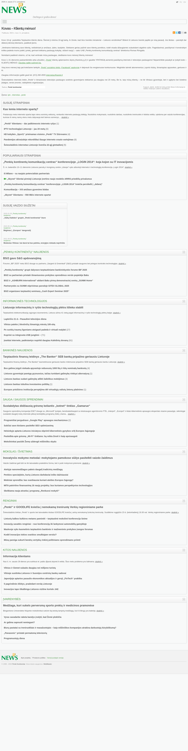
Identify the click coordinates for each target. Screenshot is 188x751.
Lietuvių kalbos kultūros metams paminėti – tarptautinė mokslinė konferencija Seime (45, 518)
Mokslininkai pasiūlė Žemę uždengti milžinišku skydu (30, 441)
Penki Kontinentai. (19, 664)
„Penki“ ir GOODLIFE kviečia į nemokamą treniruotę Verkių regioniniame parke (53, 507)
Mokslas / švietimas (17, 451)
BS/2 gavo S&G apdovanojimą (22, 258)
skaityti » (65, 117)
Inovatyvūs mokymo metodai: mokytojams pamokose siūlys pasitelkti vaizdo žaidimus (58, 457)
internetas (16, 95)
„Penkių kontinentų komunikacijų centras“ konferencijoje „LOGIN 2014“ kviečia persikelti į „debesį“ (53, 184)
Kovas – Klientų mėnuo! (18, 28)
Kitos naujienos (15, 549)
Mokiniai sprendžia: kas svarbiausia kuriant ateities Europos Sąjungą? (38, 480)
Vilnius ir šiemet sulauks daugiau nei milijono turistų (30, 568)
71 (43, 335)
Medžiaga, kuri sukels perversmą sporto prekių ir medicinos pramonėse (48, 605)
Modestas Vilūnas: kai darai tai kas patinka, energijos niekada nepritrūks (34, 243)
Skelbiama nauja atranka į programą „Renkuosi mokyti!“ (31, 491)
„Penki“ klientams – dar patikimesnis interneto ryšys (30, 123)
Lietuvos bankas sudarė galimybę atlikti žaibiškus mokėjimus (34, 379)
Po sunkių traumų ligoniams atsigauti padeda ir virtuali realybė (35, 330)
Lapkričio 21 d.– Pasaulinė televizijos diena (25, 319)
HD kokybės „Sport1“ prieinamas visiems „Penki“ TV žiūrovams (35, 134)
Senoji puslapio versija (55, 658)
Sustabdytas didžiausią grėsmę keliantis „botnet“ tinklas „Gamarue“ (46, 405)
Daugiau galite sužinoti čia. (29, 63)
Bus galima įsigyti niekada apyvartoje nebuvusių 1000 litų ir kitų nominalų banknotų (45, 368)
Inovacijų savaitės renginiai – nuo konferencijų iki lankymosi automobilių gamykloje (45, 524)
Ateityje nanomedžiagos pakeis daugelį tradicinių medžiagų (33, 469)
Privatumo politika (38, 658)
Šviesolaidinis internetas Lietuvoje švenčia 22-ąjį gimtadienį (33, 145)
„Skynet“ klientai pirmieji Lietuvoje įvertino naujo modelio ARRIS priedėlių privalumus (49, 179)
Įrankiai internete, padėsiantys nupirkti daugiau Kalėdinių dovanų (36, 340)
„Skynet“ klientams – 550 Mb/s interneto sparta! (27, 195)
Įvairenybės (12, 599)
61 (71, 340)
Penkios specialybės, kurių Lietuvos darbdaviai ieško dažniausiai (36, 475)
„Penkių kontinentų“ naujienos (26, 251)
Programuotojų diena (14, 638)
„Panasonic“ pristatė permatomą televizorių (25, 633)
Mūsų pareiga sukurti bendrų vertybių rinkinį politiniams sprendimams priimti (42, 540)
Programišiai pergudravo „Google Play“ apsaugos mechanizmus (36, 420)
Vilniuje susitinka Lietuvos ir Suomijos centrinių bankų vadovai (35, 573)
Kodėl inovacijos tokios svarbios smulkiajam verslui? (30, 534)
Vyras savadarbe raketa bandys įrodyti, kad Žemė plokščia (32, 617)
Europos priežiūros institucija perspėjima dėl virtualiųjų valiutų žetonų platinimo (43, 389)
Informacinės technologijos (25, 301)
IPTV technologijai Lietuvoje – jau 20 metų (24, 129)
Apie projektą (25, 658)
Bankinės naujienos (17, 350)
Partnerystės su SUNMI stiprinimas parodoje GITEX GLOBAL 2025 (36, 286)
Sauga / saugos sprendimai (23, 399)
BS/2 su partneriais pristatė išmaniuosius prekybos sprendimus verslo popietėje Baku (46, 275)
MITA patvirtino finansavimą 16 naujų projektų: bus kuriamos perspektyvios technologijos (48, 485)
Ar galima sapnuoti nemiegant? (19, 622)
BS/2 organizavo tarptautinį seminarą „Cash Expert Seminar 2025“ (36, 291)
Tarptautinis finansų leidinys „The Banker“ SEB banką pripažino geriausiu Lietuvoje (56, 356)
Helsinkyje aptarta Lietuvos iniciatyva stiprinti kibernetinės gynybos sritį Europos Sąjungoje (49, 431)
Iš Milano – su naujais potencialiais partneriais (27, 173)
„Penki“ (49, 60)
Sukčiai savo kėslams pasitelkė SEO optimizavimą (28, 425)
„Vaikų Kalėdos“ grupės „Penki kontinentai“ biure (25, 218)
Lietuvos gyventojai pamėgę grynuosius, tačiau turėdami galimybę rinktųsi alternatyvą (46, 373)
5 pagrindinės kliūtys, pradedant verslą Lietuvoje (28, 584)
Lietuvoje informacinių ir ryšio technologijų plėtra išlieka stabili (43, 307)
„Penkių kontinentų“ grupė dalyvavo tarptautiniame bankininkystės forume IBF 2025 (45, 270)
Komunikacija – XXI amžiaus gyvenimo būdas (26, 189)
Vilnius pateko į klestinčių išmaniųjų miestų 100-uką (29, 324)
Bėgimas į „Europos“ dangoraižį (17, 230)
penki (23, 95)
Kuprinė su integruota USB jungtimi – (22, 335)
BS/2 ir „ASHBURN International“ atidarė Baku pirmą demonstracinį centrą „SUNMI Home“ (48, 280)
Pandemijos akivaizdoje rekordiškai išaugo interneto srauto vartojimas (39, 139)
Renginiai (10, 500)
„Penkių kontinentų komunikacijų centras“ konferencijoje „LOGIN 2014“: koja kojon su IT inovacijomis (68, 161)
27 (68, 330)
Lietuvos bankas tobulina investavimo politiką (26, 384)
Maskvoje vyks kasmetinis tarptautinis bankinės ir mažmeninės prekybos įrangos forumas (48, 529)
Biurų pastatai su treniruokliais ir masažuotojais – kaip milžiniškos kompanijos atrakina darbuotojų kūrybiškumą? (60, 628)
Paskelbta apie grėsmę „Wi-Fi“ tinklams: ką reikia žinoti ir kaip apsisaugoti (40, 436)
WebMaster (47, 664)
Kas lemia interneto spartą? (20, 109)
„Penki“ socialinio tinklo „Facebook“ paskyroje (60, 67)
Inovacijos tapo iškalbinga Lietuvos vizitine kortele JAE (31, 589)
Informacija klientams (16, 556)
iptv (9, 95)
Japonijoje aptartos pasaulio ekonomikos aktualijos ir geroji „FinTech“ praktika (43, 578)
